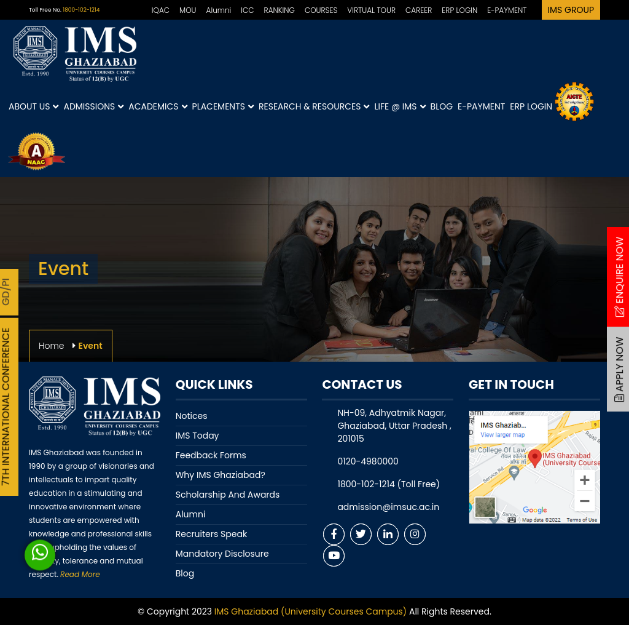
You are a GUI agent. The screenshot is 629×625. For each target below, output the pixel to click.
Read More (80, 574)
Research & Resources (314, 106)
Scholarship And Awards (228, 494)
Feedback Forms (211, 455)
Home (51, 346)
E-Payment (481, 106)
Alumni (219, 10)
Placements (223, 106)
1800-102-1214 (81, 10)
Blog (442, 106)
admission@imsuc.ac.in (388, 507)
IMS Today (197, 435)
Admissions (93, 106)
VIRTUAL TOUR (371, 10)
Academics (157, 106)
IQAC (161, 10)
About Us (33, 106)
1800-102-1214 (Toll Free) (388, 484)
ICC (247, 10)
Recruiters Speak (211, 534)
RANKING (279, 10)
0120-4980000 (367, 461)
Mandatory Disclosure (222, 553)
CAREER (418, 10)
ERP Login (531, 106)
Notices (192, 416)
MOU (188, 10)
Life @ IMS (399, 106)
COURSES (321, 10)
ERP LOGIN (459, 10)
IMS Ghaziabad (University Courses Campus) (310, 611)
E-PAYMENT (506, 10)
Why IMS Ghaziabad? (220, 475)
